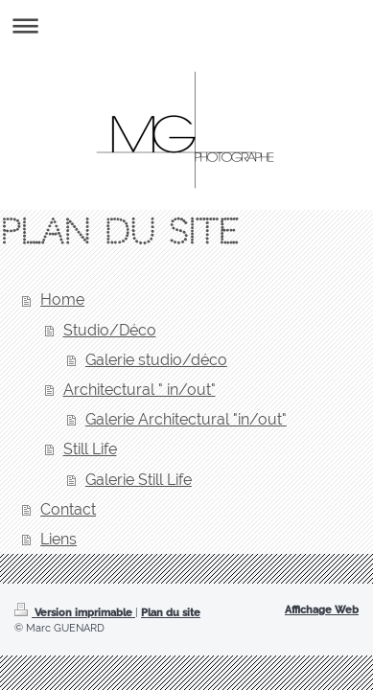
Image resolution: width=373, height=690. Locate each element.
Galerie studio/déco (156, 360)
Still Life (90, 449)
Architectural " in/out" (139, 389)
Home (62, 299)
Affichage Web (322, 609)
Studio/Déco (109, 330)
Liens (58, 539)
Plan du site (170, 612)
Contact (68, 509)
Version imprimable (74, 612)
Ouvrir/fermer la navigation (186, 25)
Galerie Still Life (138, 480)
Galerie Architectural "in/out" (186, 419)
